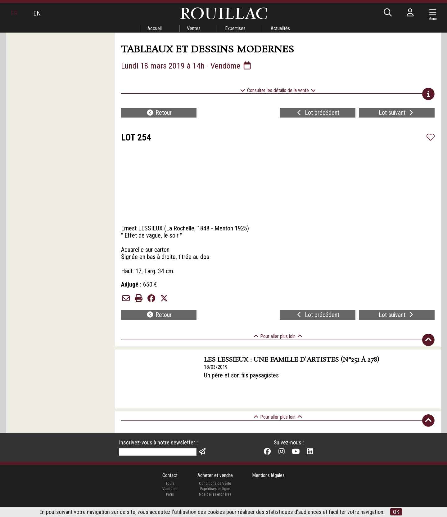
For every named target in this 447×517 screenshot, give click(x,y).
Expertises (235, 28)
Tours (169, 488)
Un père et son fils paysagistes (241, 380)
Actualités (280, 28)
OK (396, 512)
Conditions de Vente (215, 488)
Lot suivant (397, 113)
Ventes (193, 28)
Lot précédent (317, 113)
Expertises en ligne (215, 493)
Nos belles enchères (215, 499)
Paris (170, 499)
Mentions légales (268, 480)
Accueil (154, 28)
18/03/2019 (216, 371)
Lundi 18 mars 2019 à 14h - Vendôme (187, 65)
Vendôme (169, 493)
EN (37, 13)
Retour (159, 113)
